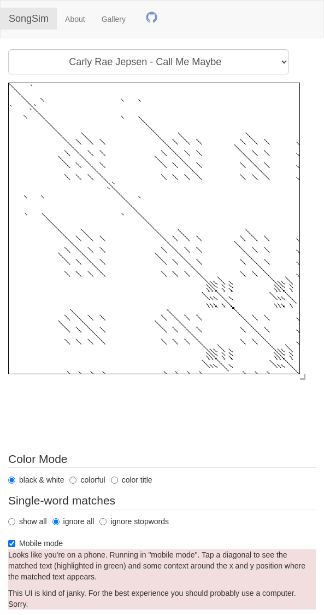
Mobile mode (35, 543)
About (75, 19)
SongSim (29, 18)
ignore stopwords (134, 521)
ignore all (73, 521)
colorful (87, 479)
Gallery (114, 19)
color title (131, 479)
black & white (36, 479)
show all (27, 521)
